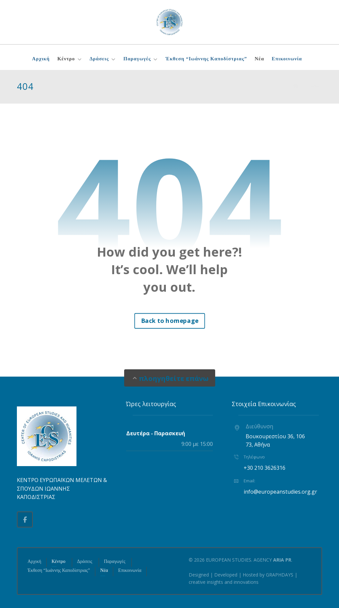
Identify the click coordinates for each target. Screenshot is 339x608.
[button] (25, 519)
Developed (225, 575)
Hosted (250, 575)
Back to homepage (169, 321)
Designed (199, 575)
